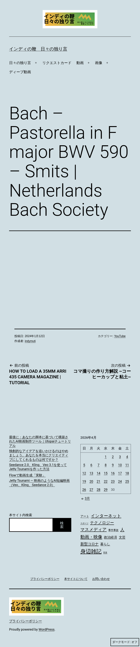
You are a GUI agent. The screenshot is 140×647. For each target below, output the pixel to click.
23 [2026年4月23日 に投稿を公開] (113, 481)
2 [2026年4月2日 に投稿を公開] (113, 457)
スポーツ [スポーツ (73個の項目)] (84, 523)
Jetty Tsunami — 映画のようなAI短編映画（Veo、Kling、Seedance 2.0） (39, 483)
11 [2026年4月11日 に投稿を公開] (127, 465)
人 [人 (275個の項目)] (122, 529)
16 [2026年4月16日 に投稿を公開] (113, 473)
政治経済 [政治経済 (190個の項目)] (110, 537)
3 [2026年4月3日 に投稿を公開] (120, 457)
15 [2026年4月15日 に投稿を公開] (105, 473)
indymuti (30, 341)
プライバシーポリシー (25, 621)
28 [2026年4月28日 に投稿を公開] (98, 490)
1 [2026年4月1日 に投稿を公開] (105, 457)
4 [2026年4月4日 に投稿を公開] (127, 457)
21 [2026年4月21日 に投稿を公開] (98, 481)
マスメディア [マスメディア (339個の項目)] (93, 529)
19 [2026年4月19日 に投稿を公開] (84, 481)
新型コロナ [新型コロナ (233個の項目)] (89, 544)
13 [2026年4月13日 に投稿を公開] (91, 473)
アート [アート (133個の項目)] (84, 516)
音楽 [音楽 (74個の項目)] (105, 552)
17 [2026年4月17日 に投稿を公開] (120, 473)
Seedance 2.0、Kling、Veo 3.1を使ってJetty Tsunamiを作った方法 (38, 467)
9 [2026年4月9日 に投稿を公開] (113, 465)
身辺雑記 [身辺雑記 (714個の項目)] (91, 551)
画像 (98, 63)
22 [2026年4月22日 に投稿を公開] (105, 481)
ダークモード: (124, 642)
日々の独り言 (20, 63)
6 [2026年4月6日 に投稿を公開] (91, 465)
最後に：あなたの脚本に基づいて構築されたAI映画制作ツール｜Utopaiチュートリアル (40, 441)
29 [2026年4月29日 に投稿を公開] (105, 490)
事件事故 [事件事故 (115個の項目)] (113, 530)
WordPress (47, 629)
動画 (80, 63)
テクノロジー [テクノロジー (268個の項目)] (102, 522)
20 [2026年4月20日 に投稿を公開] (91, 481)
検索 (62, 525)
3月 (85, 498)
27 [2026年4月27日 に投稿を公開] (91, 490)
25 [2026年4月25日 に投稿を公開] (127, 481)
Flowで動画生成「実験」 (27, 475)
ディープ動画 (20, 72)
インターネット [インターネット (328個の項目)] (106, 515)
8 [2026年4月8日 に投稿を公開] (105, 465)
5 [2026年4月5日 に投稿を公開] (84, 465)
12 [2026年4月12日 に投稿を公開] (84, 473)
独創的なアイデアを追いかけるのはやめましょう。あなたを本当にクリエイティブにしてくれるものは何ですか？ (38, 455)
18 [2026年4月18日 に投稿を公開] (127, 473)
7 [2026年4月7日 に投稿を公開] (98, 465)
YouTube (120, 336)
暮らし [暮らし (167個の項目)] (105, 544)
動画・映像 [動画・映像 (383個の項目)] (91, 537)
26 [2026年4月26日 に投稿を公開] (84, 490)
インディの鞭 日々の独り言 (38, 48)
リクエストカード (56, 63)
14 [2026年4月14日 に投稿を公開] (98, 473)
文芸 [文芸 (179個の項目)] (122, 537)
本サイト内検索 (20, 515)
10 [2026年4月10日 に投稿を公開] (120, 465)
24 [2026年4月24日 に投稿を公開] (120, 481)
